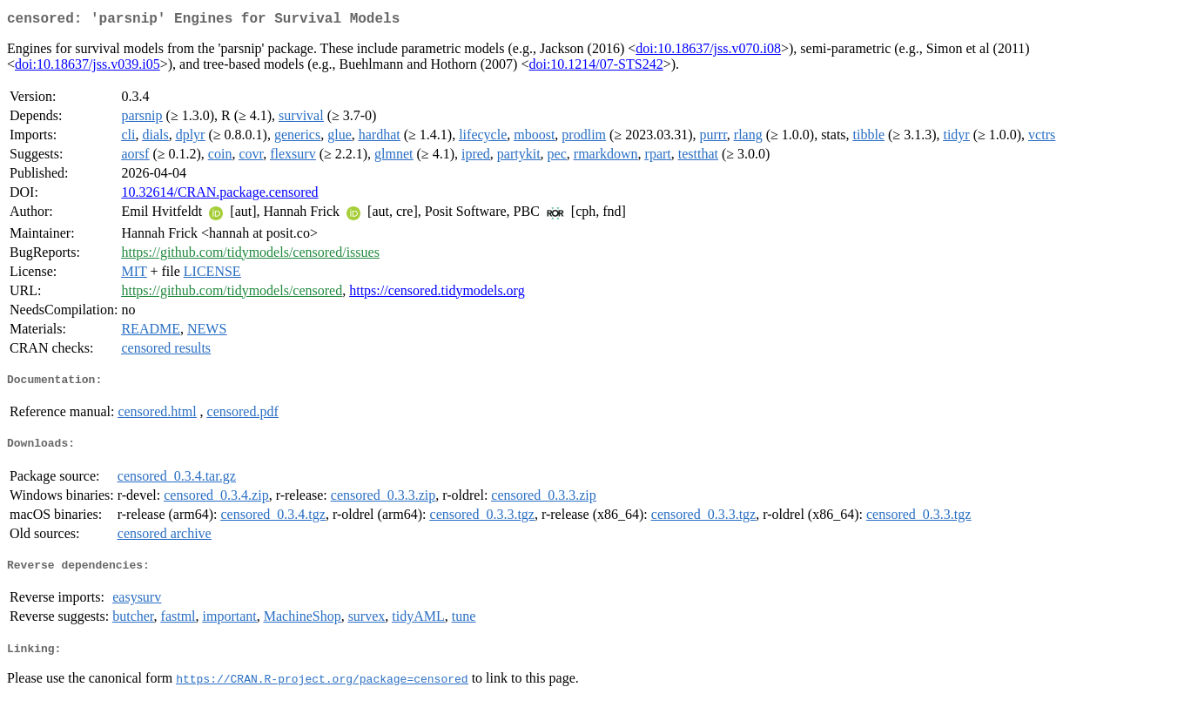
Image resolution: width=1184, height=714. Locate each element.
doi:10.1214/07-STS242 (595, 67)
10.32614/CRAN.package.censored (219, 195)
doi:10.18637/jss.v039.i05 (87, 67)
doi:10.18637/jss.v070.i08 (708, 51)
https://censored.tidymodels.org (436, 293)
